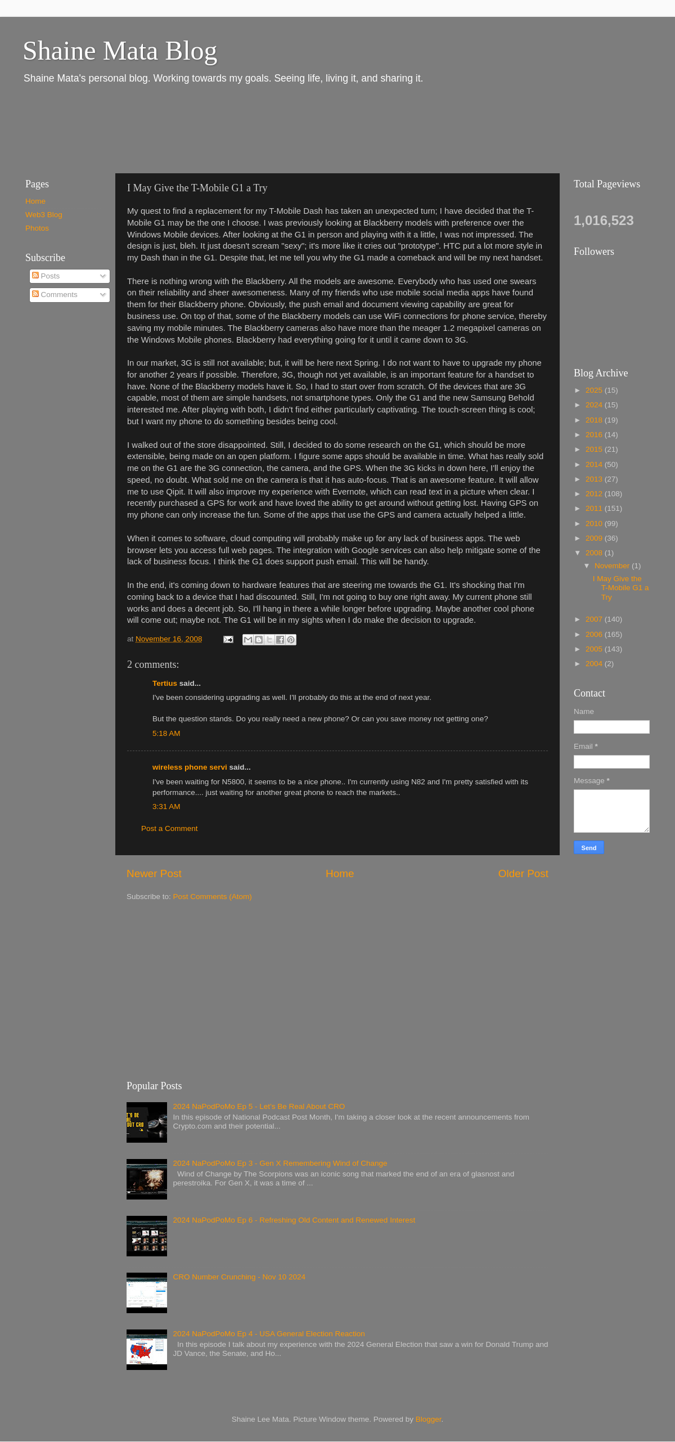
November (613, 565)
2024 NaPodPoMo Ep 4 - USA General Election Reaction (268, 1333)
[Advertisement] (219, 128)
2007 (595, 619)
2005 (595, 649)
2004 (595, 663)
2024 (595, 405)
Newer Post (154, 873)
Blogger (429, 1419)
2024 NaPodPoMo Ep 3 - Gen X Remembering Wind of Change (280, 1163)
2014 (595, 464)
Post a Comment (169, 828)
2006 (595, 634)
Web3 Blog (43, 214)
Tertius (164, 683)
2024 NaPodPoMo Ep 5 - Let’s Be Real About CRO (259, 1106)
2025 (595, 390)
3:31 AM (166, 806)
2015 (595, 449)
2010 (595, 523)
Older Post (523, 873)
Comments (55, 294)
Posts (46, 276)
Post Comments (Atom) (212, 896)
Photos (37, 228)
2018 (595, 420)
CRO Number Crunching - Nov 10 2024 (239, 1277)
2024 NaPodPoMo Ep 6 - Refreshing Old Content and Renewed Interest (294, 1220)
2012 (595, 493)
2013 (595, 479)
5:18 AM (166, 733)
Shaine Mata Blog (120, 50)
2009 (595, 538)
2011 (595, 508)
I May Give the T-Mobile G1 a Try (621, 587)
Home (340, 873)
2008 (595, 553)
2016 (595, 434)
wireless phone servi (189, 767)
